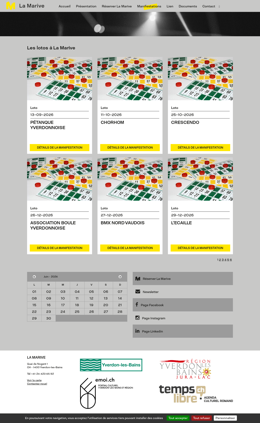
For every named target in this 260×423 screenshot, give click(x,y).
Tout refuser (201, 418)
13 (106, 298)
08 (34, 298)
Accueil (65, 6)
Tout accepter (178, 418)
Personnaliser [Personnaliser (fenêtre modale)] (225, 418)
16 (49, 305)
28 (120, 312)
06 (105, 292)
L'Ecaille (181, 222)
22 (34, 312)
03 (62, 292)
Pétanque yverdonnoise (47, 125)
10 (63, 298)
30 (48, 318)
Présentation (86, 6)
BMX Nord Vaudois (123, 222)
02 (48, 292)
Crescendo (185, 122)
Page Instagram (150, 318)
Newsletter (147, 291)
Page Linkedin (149, 331)
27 (106, 312)
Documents (188, 6)
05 (91, 292)
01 (34, 292)
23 (48, 312)
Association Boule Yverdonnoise (53, 225)
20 (105, 305)
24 (62, 312)
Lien (170, 6)
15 (34, 305)
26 (91, 312)
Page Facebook (149, 304)
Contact (208, 6)
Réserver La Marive (117, 6)
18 (77, 305)
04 (77, 292)
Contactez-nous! (37, 383)
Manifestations (149, 6)
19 (91, 305)
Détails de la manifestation (59, 147)
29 (34, 318)
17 (63, 305)
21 (120, 305)
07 (120, 292)
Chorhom (112, 122)
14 (120, 298)
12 (91, 298)
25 (77, 312)
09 (48, 298)
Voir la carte (34, 380)
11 (77, 298)
